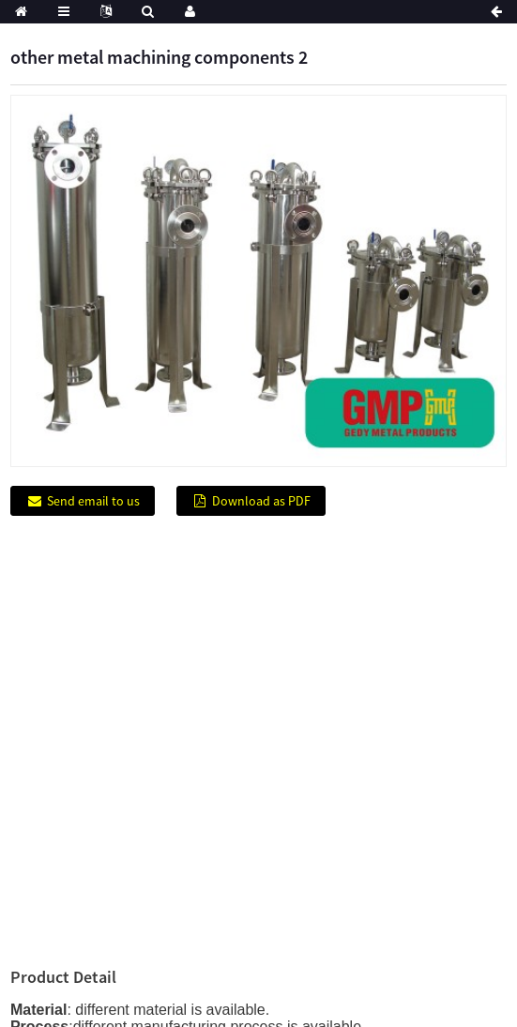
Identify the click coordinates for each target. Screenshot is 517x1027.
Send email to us (93, 500)
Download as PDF (261, 500)
